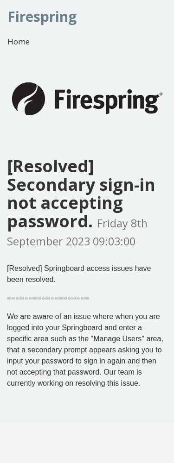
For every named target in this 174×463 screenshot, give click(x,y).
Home (18, 41)
